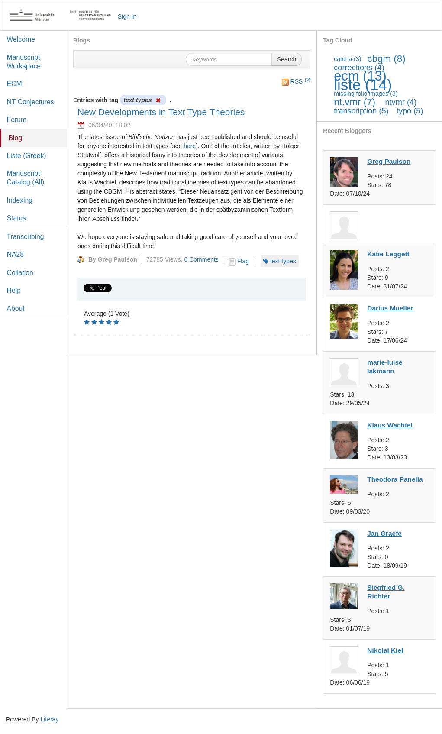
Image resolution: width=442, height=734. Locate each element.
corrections (359, 67)
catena (347, 58)
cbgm (386, 58)
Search (286, 59)
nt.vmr (354, 102)
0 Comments (201, 259)
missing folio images (365, 93)
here (190, 145)
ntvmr (400, 102)
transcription (361, 111)
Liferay (49, 719)
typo (410, 111)
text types (283, 261)
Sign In (127, 16)
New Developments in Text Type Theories (161, 112)
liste (363, 84)
